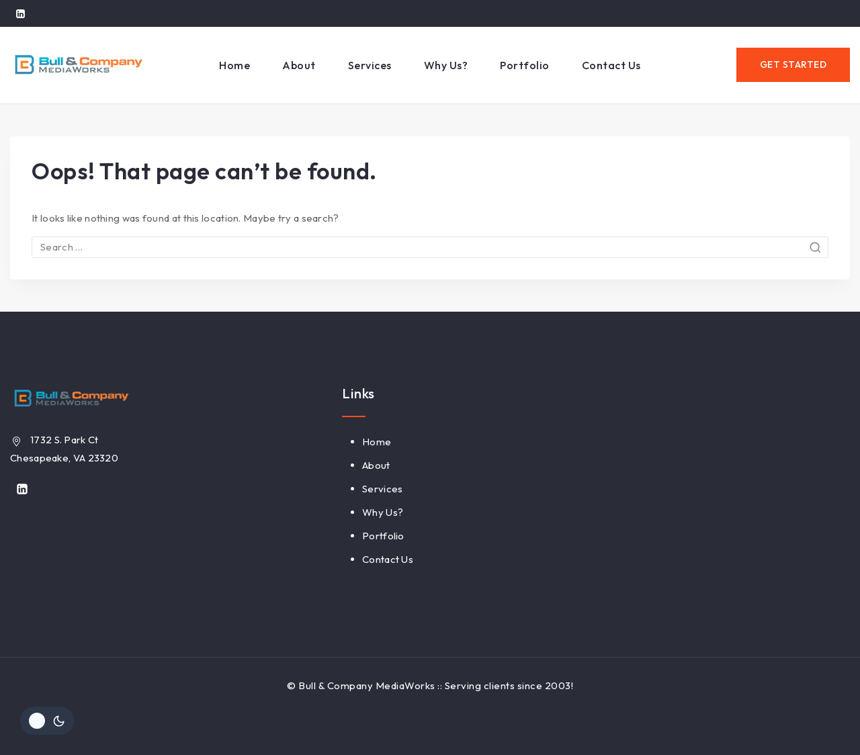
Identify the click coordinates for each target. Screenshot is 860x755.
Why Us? (446, 65)
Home (234, 65)
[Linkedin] (20, 13)
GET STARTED (793, 64)
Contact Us (611, 65)
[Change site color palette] (47, 721)
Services (370, 65)
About (299, 65)
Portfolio (525, 65)
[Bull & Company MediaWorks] (77, 65)
